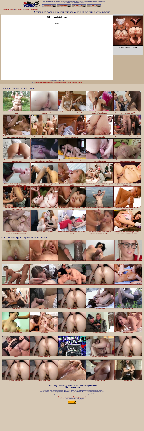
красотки (60, 82)
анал (55, 82)
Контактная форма (65, 397)
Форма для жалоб (79, 397)
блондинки (38, 82)
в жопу (65, 82)
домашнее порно (47, 82)
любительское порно (75, 82)
